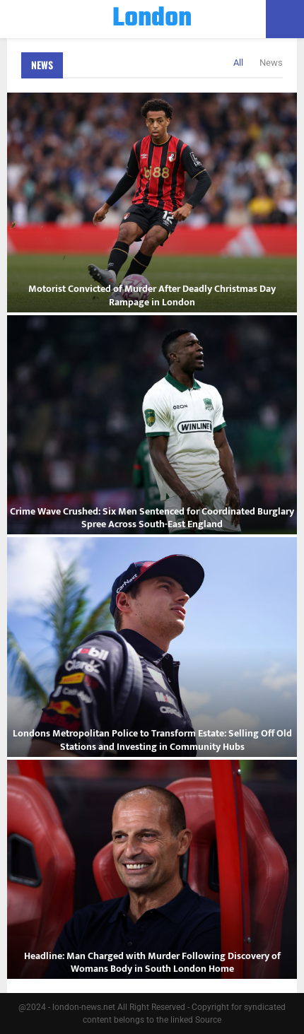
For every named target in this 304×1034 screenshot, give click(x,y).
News (42, 64)
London (152, 19)
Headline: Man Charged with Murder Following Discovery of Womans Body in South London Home (152, 962)
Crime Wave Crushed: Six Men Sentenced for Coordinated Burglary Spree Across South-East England (152, 517)
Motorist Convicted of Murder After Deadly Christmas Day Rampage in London (152, 295)
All (238, 62)
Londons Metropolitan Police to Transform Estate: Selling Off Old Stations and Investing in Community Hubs (152, 739)
